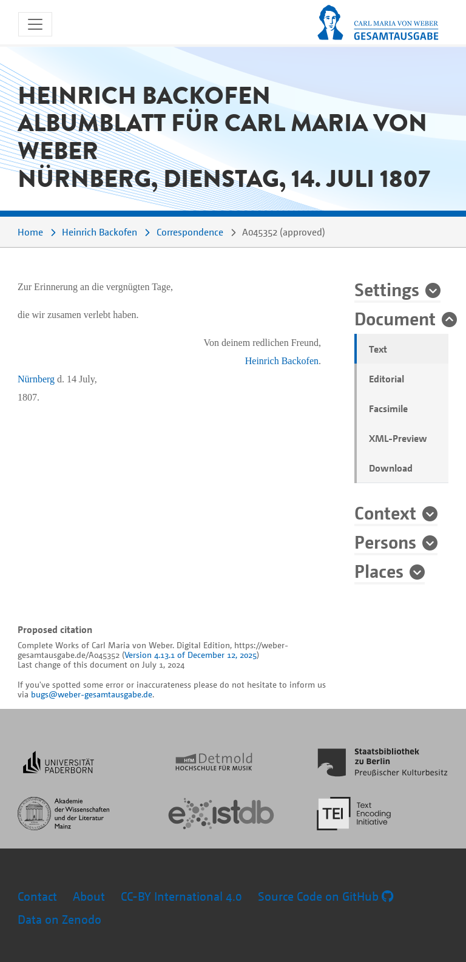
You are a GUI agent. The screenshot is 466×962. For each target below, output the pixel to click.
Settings (386, 288)
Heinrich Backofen (99, 232)
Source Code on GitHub (325, 896)
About (89, 896)
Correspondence (190, 232)
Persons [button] (385, 541)
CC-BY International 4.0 (181, 896)
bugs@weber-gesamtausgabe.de (91, 694)
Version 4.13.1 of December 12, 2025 (190, 654)
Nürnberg (36, 379)
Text (378, 349)
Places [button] (379, 570)
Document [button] (395, 318)
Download (391, 468)
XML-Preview (398, 438)
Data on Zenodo (59, 919)
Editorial (386, 379)
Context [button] (385, 512)
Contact (37, 896)
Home (30, 232)
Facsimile (388, 408)
